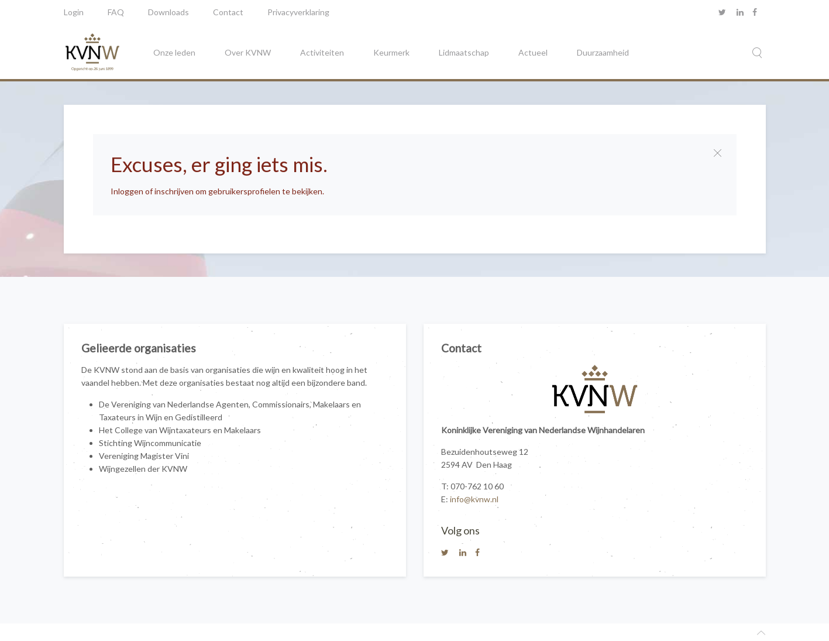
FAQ (116, 12)
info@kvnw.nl (474, 499)
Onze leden (174, 52)
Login (74, 12)
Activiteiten (322, 52)
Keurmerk (391, 52)
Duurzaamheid (603, 52)
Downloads (168, 12)
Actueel (533, 52)
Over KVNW (248, 52)
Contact (228, 12)
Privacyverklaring (298, 12)
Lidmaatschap (464, 52)
